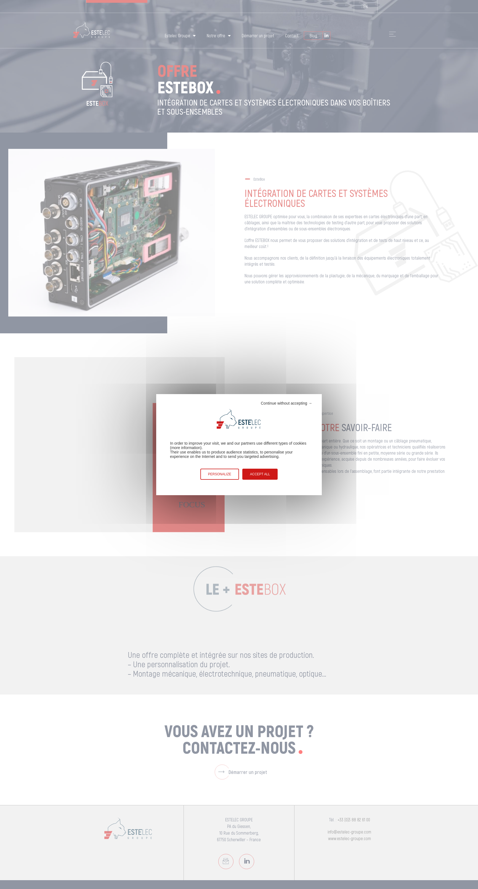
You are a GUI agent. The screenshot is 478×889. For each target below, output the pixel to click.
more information (185, 447)
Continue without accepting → (286, 403)
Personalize (219, 474)
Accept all (260, 474)
